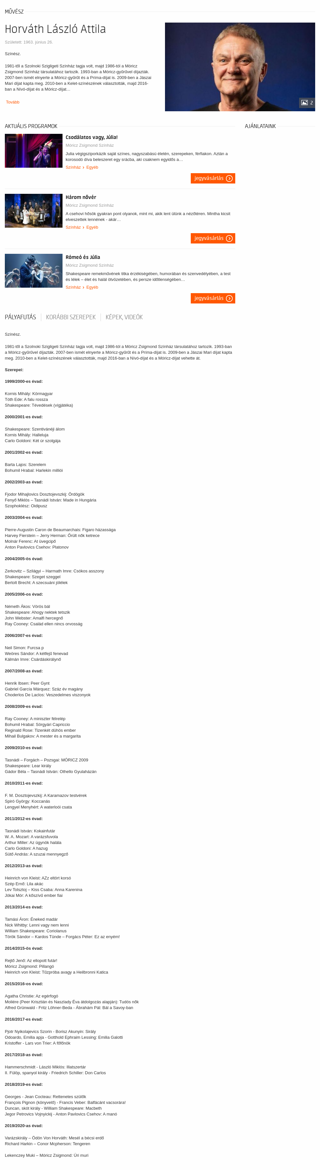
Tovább (12, 102)
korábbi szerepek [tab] (71, 317)
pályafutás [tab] (20, 317)
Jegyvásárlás (209, 178)
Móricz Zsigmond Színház (90, 145)
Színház (73, 167)
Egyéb (92, 167)
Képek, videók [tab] (124, 317)
